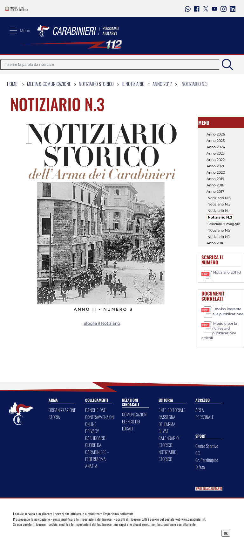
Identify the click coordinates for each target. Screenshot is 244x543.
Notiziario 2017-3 (227, 272)
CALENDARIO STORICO (169, 441)
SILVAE (164, 431)
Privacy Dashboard (39, 532)
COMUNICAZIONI (134, 414)
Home (12, 83)
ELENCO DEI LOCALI (131, 425)
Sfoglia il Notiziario (102, 323)
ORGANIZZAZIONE (62, 410)
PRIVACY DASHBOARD (95, 434)
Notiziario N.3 (194, 83)
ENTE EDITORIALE (172, 410)
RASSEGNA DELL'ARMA (167, 420)
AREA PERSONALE (204, 413)
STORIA (54, 417)
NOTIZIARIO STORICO (167, 455)
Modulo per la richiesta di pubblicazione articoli (219, 330)
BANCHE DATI (95, 410)
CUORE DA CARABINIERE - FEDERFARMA (97, 452)
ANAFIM (91, 466)
